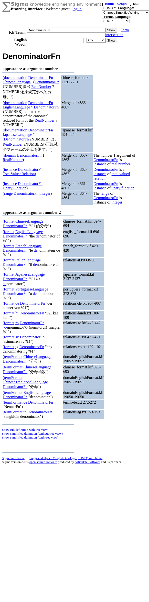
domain (10, 155)
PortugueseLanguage (31, 289)
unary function (123, 188)
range (8, 193)
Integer (44, 193)
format (9, 221)
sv (17, 337)
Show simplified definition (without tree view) (32, 433)
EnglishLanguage (16, 107)
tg (16, 347)
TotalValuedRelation (19, 174)
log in (77, 9)
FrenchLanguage (28, 246)
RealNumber (41, 87)
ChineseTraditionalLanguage (25, 382)
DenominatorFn (40, 77)
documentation (15, 77)
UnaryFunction (14, 188)
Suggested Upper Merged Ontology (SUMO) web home (66, 458)
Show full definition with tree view (25, 429)
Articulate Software (87, 462)
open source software (43, 462)
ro (17, 323)
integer (117, 202)
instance (100, 164)
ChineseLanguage (17, 82)
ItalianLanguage (28, 260)
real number (121, 164)
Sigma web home (13, 458)
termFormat (13, 357)
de (37, 236)
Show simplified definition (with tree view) (30, 437)
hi (16, 313)
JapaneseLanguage (17, 134)
